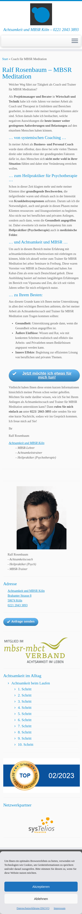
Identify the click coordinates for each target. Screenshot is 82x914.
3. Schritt (24, 701)
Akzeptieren (41, 886)
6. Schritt (24, 720)
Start (5, 59)
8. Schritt (24, 732)
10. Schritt (25, 744)
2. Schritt (24, 695)
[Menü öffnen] (75, 41)
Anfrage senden (21, 622)
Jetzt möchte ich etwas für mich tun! (42, 375)
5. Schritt (24, 714)
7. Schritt (24, 726)
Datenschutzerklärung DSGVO (33, 908)
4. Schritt (24, 708)
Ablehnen (41, 899)
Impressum (59, 908)
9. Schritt (24, 738)
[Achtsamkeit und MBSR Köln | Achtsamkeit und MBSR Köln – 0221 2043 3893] (41, 14)
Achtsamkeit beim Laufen (30, 683)
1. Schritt (24, 689)
